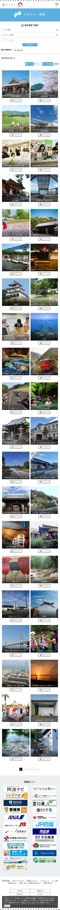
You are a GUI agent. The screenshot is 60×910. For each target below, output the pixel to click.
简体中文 (20, 894)
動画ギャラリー (32, 881)
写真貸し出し (12, 883)
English (19, 891)
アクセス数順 (48, 64)
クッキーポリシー (31, 902)
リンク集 (55, 881)
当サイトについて (18, 881)
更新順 (56, 64)
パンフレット (44, 881)
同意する (7, 906)
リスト (38, 64)
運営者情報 (6, 881)
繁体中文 (40, 891)
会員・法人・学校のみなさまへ (30, 883)
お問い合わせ (47, 883)
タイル (29, 64)
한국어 (40, 894)
